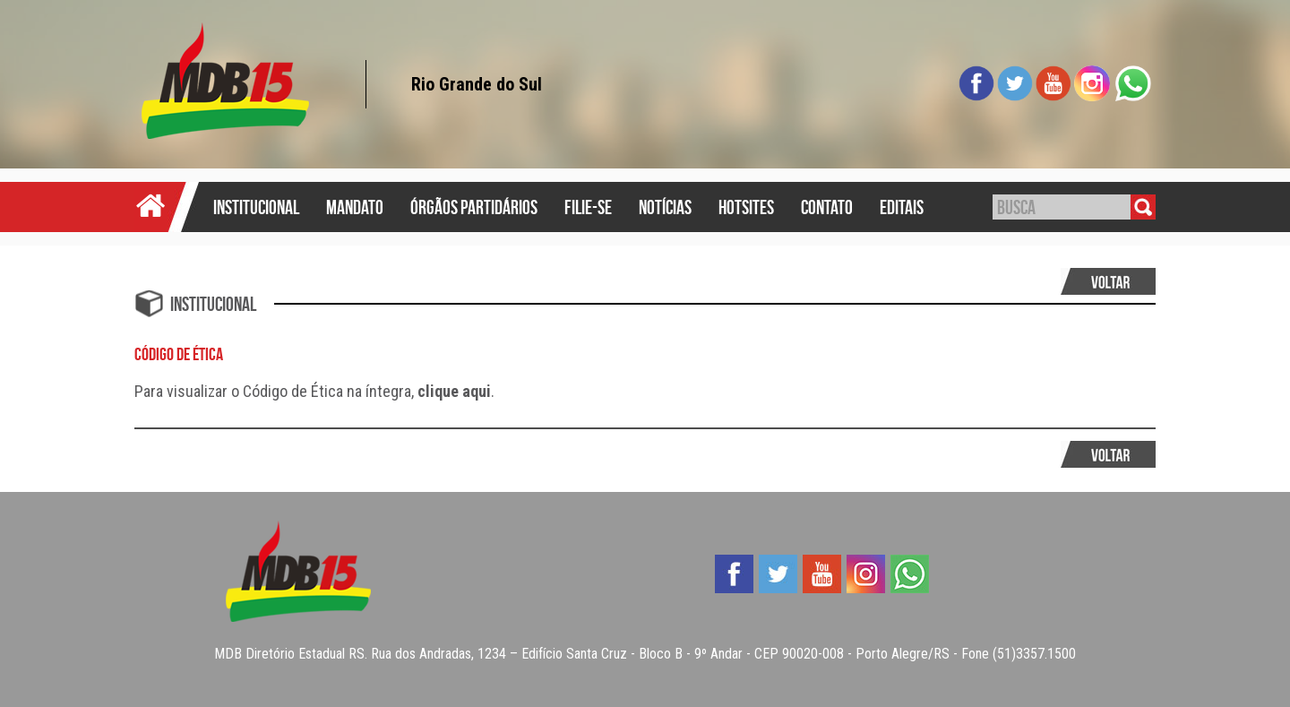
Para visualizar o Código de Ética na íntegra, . (314, 391)
